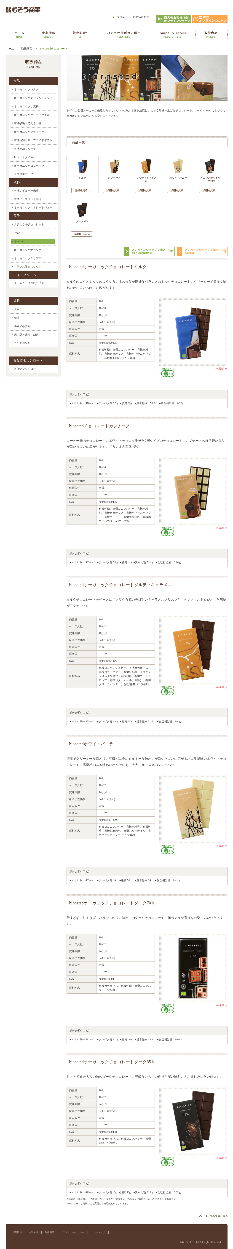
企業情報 (33, 1232)
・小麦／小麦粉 (20, 326)
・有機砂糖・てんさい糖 (26, 123)
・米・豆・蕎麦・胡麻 (25, 334)
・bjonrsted (17, 241)
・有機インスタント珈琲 (26, 199)
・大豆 (15, 309)
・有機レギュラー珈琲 (25, 190)
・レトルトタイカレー (25, 157)
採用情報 (17, 1232)
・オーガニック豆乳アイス (27, 283)
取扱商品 (26, 48)
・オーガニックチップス (26, 258)
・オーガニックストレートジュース (33, 207)
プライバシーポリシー (72, 1232)
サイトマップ (98, 1232)
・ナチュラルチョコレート (27, 224)
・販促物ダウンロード (25, 369)
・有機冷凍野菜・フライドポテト (31, 140)
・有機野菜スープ (22, 174)
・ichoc (15, 233)
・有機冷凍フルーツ (23, 148)
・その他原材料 (20, 343)
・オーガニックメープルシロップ (31, 97)
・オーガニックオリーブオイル (30, 114)
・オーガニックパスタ (25, 89)
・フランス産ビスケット (26, 266)
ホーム (10, 48)
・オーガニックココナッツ (27, 165)
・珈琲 (15, 317)
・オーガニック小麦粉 (25, 106)
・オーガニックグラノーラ (27, 131)
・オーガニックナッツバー (27, 249)
